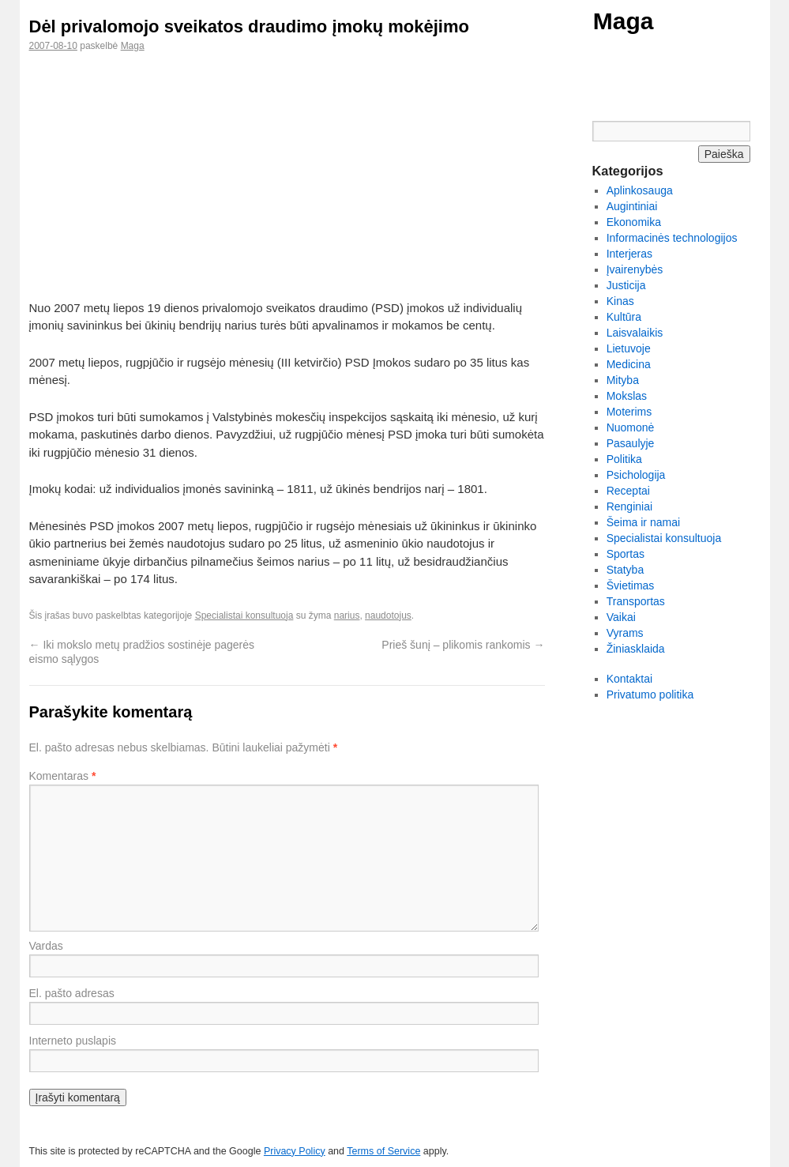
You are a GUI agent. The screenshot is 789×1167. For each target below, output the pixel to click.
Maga (623, 21)
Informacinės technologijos (672, 238)
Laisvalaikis (635, 332)
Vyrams (625, 633)
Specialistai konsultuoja (244, 615)
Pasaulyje (631, 443)
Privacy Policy (294, 1151)
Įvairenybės (635, 269)
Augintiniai (632, 206)
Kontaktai (629, 678)
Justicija (626, 285)
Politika (624, 459)
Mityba (623, 380)
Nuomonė (631, 427)
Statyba (625, 569)
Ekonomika (634, 222)
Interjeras (629, 253)
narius (347, 615)
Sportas (625, 554)
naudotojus (388, 615)
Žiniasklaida (636, 648)
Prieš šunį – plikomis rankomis (462, 644)
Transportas (636, 601)
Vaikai (621, 617)
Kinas (620, 301)
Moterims (629, 411)
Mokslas (627, 396)
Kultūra (624, 317)
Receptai (628, 490)
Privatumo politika (650, 694)
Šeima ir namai (643, 522)
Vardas (46, 945)
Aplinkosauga (640, 190)
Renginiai (629, 506)
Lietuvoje (629, 348)
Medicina (629, 364)
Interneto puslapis (73, 1040)
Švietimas (631, 585)
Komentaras (62, 776)
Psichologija (636, 475)
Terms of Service (383, 1151)
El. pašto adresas (72, 993)
